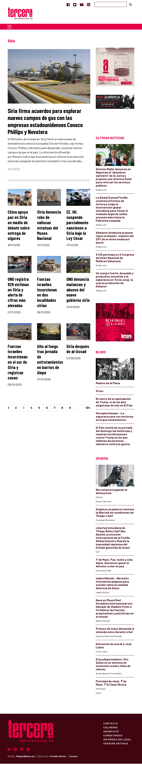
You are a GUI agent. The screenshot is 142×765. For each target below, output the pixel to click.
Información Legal (117, 740)
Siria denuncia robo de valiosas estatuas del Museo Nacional (49, 226)
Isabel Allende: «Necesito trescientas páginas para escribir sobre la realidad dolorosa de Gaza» (112, 584)
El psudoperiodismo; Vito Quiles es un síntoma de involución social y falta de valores (113, 665)
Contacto (110, 724)
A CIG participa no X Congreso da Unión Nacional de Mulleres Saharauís (115, 259)
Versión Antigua (115, 744)
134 (87, 409)
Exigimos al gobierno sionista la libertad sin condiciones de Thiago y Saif (115, 514)
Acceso (73, 757)
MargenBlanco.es (25, 757)
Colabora (110, 728)
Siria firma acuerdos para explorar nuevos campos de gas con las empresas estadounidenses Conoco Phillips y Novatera (45, 122)
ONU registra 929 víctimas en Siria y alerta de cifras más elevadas (18, 293)
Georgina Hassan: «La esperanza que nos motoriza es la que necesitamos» (114, 418)
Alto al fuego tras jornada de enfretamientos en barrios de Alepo (50, 360)
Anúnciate (111, 732)
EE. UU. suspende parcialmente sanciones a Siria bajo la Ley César (77, 226)
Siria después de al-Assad (77, 350)
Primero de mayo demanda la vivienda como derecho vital (115, 631)
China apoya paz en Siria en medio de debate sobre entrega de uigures (19, 226)
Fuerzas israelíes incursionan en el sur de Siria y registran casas (18, 363)
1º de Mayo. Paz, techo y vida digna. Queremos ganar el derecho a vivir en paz (114, 564)
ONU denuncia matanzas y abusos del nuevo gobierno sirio (78, 291)
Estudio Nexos (58, 757)
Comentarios (113, 736)
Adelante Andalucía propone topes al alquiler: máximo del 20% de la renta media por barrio (115, 238)
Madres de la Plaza (108, 384)
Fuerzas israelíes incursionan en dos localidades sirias (47, 293)
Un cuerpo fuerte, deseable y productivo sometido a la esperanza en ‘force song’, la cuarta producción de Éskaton (115, 281)
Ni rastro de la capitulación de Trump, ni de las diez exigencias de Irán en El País (114, 403)
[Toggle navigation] (9, 28)
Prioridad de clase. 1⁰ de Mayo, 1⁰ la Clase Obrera (111, 684)
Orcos (99, 392)
